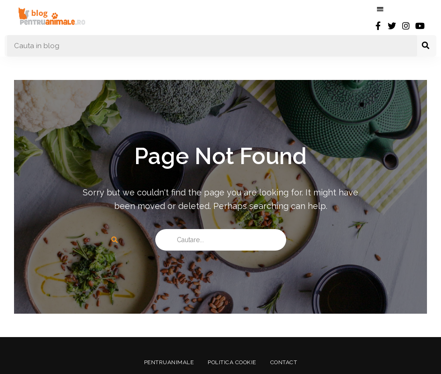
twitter (392, 26)
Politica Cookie (232, 362)
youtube (420, 26)
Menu (380, 9)
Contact (283, 362)
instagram (406, 26)
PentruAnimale (169, 362)
